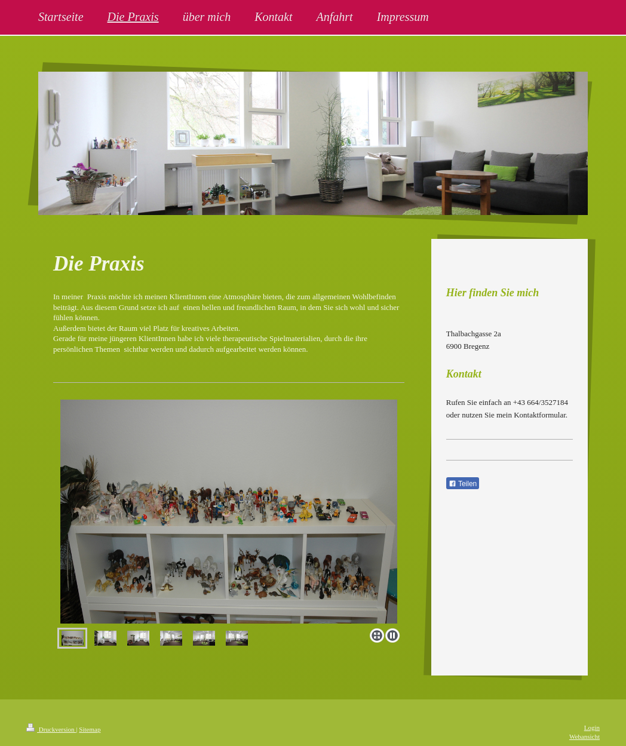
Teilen (463, 484)
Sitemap (89, 729)
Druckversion (51, 729)
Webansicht (584, 736)
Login (592, 727)
